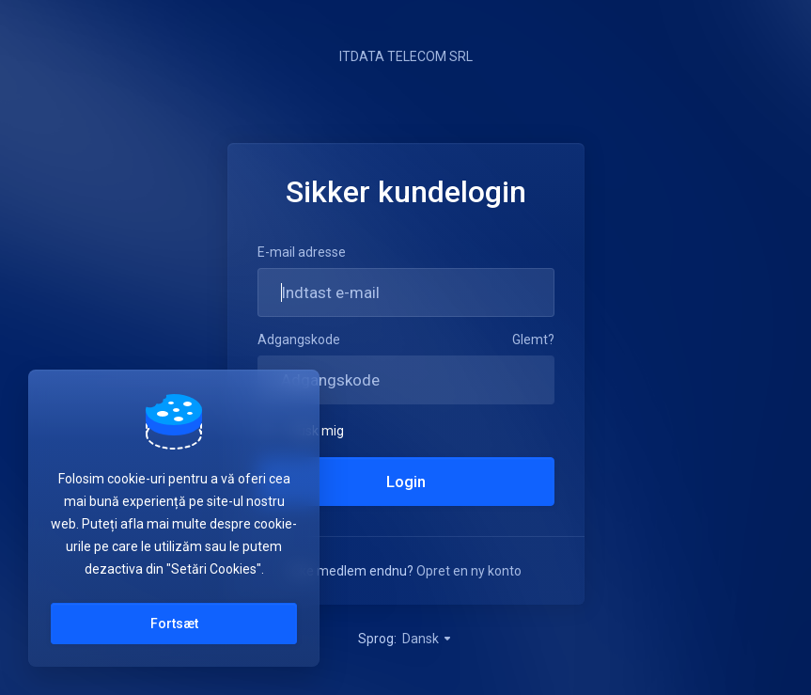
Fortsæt (174, 623)
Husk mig (300, 429)
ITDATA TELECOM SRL (406, 56)
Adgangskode (298, 339)
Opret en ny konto (469, 570)
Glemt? (533, 339)
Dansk (427, 638)
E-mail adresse (301, 252)
